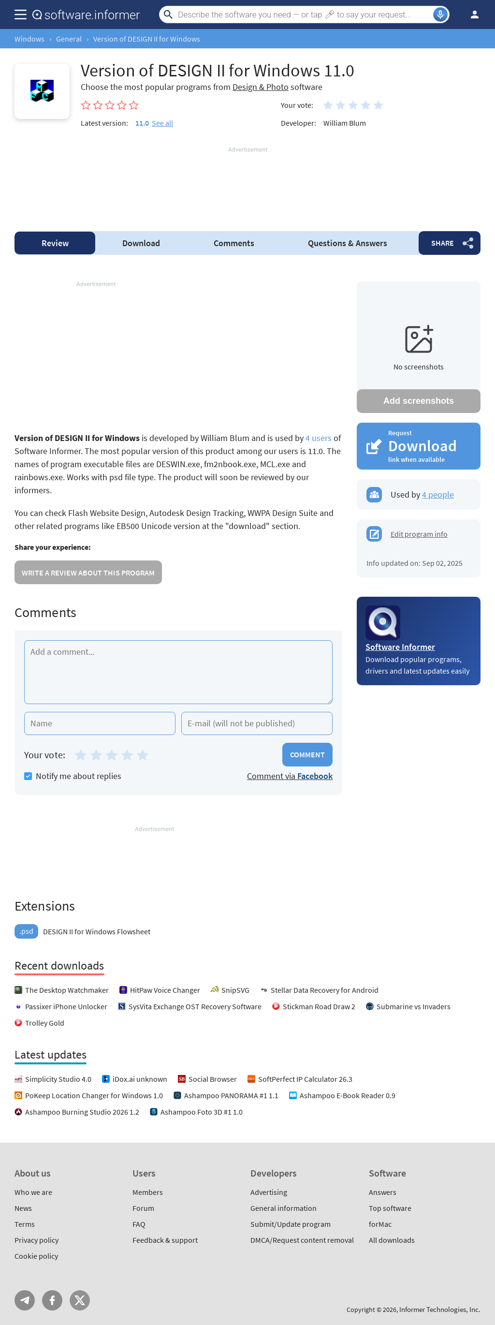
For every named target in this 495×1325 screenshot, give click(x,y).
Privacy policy (36, 1240)
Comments (234, 243)
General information (283, 1208)
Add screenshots (418, 401)
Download (141, 243)
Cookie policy (36, 1256)
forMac (380, 1224)
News (23, 1208)
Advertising (268, 1192)
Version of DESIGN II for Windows (146, 39)
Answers (347, 243)
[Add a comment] (178, 672)
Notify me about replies (72, 775)
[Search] (304, 14)
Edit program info (419, 534)
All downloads (392, 1240)
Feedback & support (165, 1240)
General (69, 39)
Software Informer (400, 646)
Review (55, 243)
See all (162, 123)
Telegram (25, 1300)
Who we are (33, 1192)
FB (52, 1300)
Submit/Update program (290, 1224)
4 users (319, 437)
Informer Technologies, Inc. (439, 1309)
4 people (438, 494)
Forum (143, 1208)
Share (442, 243)
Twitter (80, 1300)
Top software (390, 1208)
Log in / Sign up (470, 14)
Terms (25, 1224)
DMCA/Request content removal (302, 1240)
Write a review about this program (88, 572)
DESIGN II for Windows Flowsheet (82, 931)
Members (147, 1192)
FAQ (139, 1224)
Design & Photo (261, 86)
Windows (29, 39)
